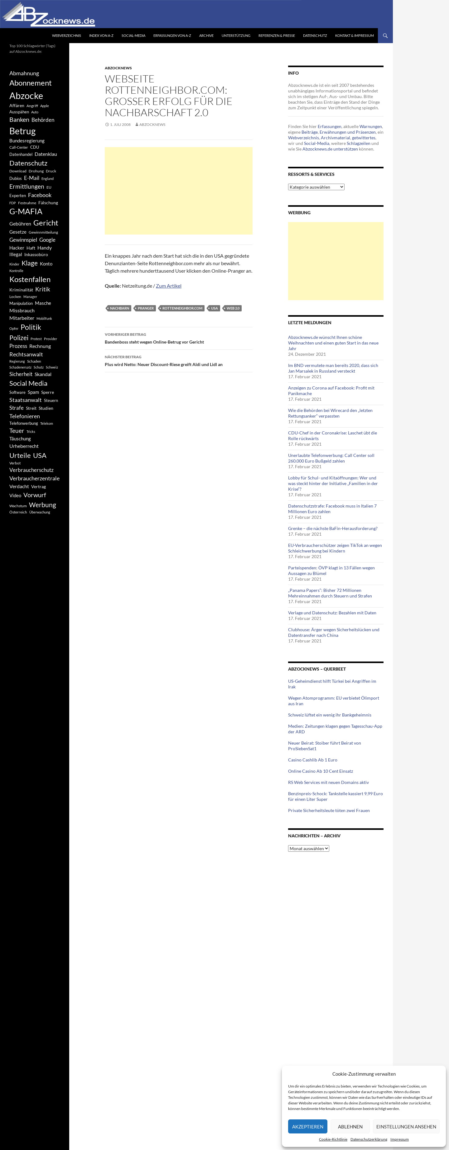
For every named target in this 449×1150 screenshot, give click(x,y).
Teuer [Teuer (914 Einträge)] (16, 430)
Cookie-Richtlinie (333, 1139)
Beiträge (310, 132)
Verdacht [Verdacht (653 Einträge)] (19, 486)
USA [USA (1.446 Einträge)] (39, 455)
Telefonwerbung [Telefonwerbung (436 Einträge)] (23, 423)
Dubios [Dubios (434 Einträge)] (15, 178)
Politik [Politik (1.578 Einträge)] (31, 327)
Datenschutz (315, 35)
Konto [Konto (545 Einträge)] (46, 263)
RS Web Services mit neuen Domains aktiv (328, 782)
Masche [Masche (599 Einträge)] (43, 303)
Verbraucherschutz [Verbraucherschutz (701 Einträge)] (31, 470)
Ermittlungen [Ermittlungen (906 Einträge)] (26, 186)
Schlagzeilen (358, 143)
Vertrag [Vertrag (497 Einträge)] (38, 486)
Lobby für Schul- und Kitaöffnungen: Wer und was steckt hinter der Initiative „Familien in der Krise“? (333, 483)
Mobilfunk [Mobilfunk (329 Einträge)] (44, 318)
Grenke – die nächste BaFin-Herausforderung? (333, 528)
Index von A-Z (101, 35)
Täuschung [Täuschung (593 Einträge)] (20, 438)
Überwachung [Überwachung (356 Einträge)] (39, 512)
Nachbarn (119, 308)
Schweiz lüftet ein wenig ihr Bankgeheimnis (329, 714)
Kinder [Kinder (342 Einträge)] (14, 264)
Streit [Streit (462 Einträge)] (31, 408)
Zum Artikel (168, 286)
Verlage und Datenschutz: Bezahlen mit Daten (332, 612)
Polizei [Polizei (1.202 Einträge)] (18, 337)
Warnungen (371, 126)
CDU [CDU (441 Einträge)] (34, 147)
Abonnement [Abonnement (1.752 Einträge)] (30, 82)
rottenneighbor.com (182, 308)
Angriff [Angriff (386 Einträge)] (32, 105)
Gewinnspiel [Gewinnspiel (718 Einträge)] (23, 239)
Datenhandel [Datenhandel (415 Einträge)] (20, 154)
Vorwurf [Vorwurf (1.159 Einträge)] (34, 494)
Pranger (146, 308)
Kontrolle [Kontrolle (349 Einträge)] (16, 271)
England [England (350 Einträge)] (47, 178)
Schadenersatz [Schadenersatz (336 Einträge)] (20, 367)
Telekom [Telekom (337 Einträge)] (46, 423)
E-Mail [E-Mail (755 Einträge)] (31, 178)
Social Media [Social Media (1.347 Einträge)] (28, 383)
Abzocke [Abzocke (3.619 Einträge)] (26, 95)
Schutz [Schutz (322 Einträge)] (39, 367)
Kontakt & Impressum (354, 35)
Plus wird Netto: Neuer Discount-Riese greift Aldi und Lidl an (179, 360)
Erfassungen (329, 126)
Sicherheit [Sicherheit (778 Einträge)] (20, 374)
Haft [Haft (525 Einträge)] (31, 247)
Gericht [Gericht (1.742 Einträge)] (45, 222)
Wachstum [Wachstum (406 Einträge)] (18, 505)
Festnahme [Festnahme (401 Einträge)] (27, 203)
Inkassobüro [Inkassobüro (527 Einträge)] (36, 254)
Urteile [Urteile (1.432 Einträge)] (20, 455)
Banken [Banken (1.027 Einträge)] (19, 119)
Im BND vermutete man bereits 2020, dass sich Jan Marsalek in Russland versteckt (333, 368)
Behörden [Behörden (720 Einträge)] (42, 119)
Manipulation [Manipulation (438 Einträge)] (21, 303)
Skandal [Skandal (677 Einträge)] (43, 374)
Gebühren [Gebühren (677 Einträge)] (20, 223)
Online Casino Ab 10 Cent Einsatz (320, 771)
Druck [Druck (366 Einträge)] (51, 171)
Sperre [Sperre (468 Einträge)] (47, 392)
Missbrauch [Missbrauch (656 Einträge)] (22, 310)
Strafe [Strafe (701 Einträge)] (16, 408)
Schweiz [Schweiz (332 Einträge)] (52, 367)
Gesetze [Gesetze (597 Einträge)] (18, 232)
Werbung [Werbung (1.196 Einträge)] (42, 504)
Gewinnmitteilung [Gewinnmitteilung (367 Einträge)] (43, 232)
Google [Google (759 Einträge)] (47, 239)
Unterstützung (236, 35)
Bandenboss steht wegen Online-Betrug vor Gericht (179, 338)
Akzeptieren (307, 1126)
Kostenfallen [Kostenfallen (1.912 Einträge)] (30, 279)
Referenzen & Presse (276, 35)
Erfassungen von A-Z (172, 35)
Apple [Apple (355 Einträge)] (44, 106)
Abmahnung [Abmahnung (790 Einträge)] (24, 73)
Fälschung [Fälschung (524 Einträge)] (48, 202)
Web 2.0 (233, 308)
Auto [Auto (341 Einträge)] (34, 112)
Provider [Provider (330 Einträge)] (50, 339)
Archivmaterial (335, 137)
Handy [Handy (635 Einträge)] (44, 247)
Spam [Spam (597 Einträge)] (33, 392)
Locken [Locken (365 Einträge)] (15, 297)
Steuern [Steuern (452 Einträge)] (51, 400)
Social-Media (133, 35)
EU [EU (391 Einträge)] (48, 187)
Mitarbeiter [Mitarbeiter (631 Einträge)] (21, 318)
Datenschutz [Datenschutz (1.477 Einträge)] (28, 163)
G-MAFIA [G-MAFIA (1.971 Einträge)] (25, 211)
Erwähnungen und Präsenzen (348, 132)
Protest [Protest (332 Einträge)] (36, 339)
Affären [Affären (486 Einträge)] (16, 105)
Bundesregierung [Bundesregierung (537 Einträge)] (27, 140)
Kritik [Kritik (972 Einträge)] (42, 289)
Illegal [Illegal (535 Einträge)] (15, 254)
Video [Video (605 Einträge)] (15, 495)
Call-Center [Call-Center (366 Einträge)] (18, 147)
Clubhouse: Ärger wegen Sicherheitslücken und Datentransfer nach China (333, 632)
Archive (206, 35)
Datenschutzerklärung (368, 1139)
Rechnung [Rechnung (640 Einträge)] (40, 346)
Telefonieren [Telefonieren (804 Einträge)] (24, 416)
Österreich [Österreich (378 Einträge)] (18, 512)
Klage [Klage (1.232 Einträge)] (30, 263)
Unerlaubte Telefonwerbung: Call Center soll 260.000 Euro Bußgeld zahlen (331, 458)
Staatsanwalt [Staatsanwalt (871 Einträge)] (25, 399)
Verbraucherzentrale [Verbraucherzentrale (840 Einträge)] (34, 478)
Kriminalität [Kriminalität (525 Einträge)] (21, 289)
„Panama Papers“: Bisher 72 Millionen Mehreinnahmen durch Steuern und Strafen (330, 592)
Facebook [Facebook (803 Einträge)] (39, 194)
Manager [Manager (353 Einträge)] (30, 297)
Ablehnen (350, 1126)
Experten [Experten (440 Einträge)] (17, 195)
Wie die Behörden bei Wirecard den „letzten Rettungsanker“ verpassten (330, 413)
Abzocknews (118, 68)
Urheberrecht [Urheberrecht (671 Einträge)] (24, 446)
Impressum (399, 1139)
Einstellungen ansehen (406, 1126)
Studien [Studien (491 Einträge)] (46, 408)
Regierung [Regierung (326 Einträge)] (17, 361)
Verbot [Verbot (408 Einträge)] (15, 463)
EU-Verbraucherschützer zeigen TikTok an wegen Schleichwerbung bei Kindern (335, 548)
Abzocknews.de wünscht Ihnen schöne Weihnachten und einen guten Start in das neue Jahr (333, 343)
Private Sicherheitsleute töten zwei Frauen (329, 810)
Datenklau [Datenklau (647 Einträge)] (46, 154)
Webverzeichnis (66, 35)
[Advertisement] (179, 191)
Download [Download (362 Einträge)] (18, 171)
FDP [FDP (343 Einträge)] (12, 203)
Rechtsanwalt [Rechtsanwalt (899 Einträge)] (26, 354)
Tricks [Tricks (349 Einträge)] (31, 431)
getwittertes (363, 137)
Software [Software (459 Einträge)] (17, 392)
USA (214, 308)
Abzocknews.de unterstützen (330, 148)
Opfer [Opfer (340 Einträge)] (13, 328)
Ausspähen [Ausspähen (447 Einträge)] (19, 111)
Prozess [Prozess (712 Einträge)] (18, 346)
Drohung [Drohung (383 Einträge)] (36, 171)
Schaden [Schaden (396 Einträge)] (34, 361)
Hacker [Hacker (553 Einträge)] (16, 247)
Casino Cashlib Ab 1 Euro (312, 759)
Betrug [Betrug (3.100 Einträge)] (22, 131)
